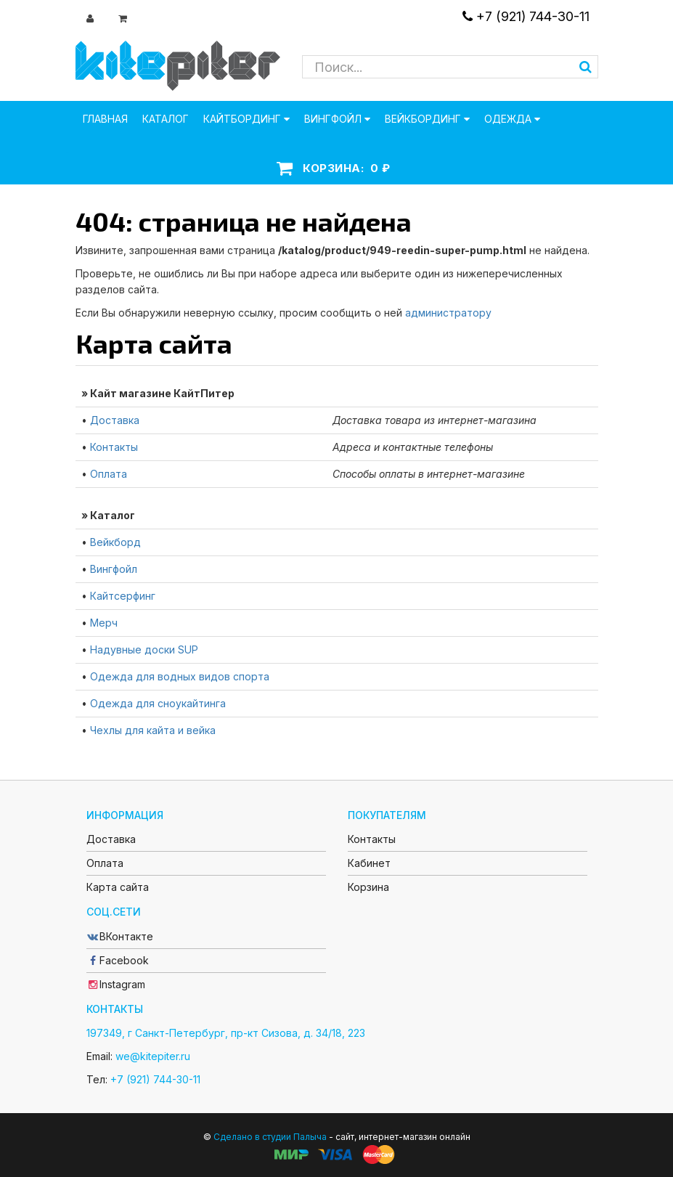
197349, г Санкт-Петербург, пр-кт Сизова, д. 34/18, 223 (225, 1033)
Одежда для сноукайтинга (158, 703)
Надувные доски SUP (144, 649)
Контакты (114, 447)
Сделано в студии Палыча (270, 1136)
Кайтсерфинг (122, 596)
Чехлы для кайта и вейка (153, 730)
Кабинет (369, 863)
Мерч (104, 622)
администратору (448, 312)
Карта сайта (117, 887)
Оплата (108, 474)
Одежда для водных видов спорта (179, 676)
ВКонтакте (119, 936)
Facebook (117, 960)
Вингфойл (113, 569)
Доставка (114, 420)
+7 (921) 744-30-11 (526, 16)
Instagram (115, 984)
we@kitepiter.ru (152, 1056)
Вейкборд (115, 542)
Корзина (368, 887)
